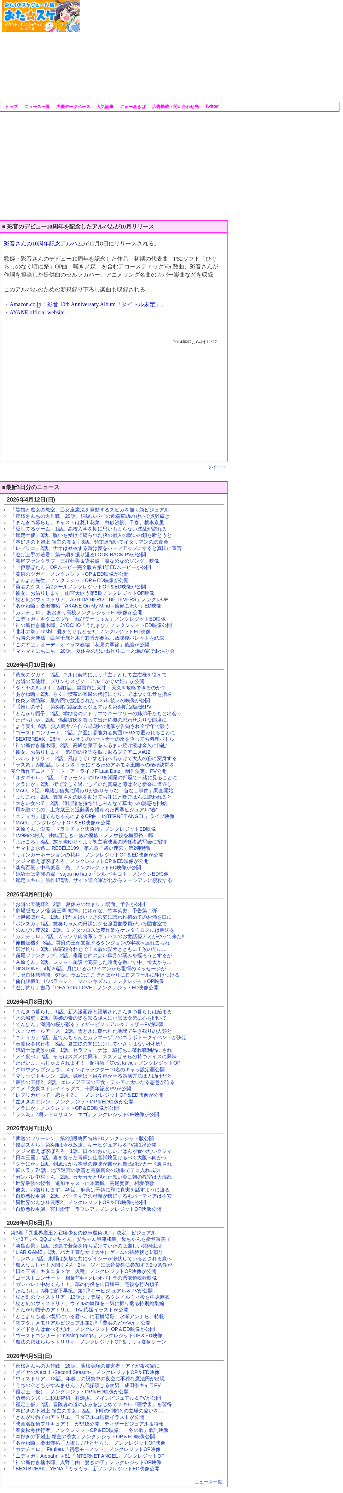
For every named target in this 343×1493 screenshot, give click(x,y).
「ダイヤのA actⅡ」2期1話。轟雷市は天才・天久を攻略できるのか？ (88, 688)
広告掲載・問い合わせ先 (175, 106)
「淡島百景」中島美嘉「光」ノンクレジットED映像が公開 (76, 867)
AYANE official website (37, 312)
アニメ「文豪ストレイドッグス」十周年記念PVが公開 (71, 1088)
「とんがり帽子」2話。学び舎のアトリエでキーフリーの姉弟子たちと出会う (96, 713)
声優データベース (72, 106)
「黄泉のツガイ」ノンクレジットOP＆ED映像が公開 (70, 574)
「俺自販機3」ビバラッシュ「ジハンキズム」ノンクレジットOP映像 (87, 981)
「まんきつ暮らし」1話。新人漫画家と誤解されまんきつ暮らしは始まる (91, 1011)
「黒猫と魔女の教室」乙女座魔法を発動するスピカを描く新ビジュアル (90, 510)
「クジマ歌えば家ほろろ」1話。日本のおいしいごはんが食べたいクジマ (91, 1151)
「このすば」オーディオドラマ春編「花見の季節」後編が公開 (80, 644)
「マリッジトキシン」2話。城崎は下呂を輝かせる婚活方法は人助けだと (91, 1076)
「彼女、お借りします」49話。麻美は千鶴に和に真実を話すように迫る (90, 1189)
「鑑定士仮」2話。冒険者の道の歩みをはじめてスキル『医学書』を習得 (91, 1404)
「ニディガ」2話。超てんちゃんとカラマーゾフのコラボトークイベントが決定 (99, 1037)
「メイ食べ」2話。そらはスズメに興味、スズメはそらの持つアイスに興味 (94, 1056)
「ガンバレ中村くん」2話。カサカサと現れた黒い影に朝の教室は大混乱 (91, 1177)
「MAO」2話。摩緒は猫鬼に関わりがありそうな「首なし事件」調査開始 (92, 790)
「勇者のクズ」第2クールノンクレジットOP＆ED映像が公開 (78, 587)
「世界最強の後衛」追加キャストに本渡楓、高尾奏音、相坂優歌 (82, 1183)
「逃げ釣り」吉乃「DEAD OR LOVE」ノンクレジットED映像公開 (84, 987)
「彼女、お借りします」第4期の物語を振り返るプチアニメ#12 (80, 752)
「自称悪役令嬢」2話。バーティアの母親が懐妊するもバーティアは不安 (91, 1196)
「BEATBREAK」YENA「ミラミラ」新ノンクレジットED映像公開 (85, 1468)
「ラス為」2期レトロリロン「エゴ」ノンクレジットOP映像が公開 (85, 1114)
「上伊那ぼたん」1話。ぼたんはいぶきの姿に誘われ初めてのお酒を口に (91, 917)
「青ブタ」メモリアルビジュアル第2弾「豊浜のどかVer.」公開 (81, 1323)
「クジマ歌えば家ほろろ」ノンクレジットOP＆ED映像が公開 (80, 861)
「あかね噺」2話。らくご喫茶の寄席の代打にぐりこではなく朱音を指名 (91, 694)
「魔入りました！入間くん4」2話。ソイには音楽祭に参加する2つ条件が (91, 1265)
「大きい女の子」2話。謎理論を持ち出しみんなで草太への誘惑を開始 (89, 803)
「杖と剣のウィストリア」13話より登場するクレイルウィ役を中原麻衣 (90, 1297)
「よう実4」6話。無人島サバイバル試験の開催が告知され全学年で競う (90, 726)
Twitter (211, 106)
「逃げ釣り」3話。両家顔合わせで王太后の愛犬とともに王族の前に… (89, 949)
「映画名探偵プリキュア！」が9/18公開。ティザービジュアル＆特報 (87, 1424)
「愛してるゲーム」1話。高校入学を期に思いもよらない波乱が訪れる (89, 529)
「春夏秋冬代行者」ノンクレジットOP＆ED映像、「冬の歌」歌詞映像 (89, 1430)
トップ (11, 106)
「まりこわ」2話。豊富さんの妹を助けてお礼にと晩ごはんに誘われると (91, 797)
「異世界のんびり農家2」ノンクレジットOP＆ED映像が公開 (78, 1202)
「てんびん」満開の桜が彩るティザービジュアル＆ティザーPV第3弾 (87, 1024)
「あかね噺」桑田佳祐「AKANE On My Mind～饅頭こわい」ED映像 (86, 606)
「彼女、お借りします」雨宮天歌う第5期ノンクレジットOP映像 (82, 593)
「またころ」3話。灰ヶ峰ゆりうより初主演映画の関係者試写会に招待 (89, 842)
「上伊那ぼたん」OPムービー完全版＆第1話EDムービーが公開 (81, 567)
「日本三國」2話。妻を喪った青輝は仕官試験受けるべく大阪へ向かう (89, 1157)
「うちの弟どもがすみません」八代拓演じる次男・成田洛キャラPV (86, 1385)
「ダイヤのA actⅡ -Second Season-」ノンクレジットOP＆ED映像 (85, 1372)
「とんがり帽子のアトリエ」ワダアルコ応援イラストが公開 (77, 1417)
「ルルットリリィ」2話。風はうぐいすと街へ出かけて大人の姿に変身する (94, 758)
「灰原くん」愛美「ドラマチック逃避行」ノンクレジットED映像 (83, 829)
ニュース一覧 (36, 106)
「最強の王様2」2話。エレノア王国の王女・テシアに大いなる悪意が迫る (93, 1082)
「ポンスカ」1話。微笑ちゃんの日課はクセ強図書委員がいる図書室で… (91, 923)
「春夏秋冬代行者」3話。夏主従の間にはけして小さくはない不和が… (89, 1044)
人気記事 (104, 106)
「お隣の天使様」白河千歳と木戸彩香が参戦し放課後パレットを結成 (87, 638)
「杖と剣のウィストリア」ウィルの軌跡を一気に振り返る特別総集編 (87, 1303)
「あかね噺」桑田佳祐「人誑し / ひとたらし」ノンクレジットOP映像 (88, 1443)
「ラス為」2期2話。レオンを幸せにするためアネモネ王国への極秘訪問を (93, 765)
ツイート (216, 467)
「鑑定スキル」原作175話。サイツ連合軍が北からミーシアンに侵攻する (91, 880)
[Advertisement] (178, 49)
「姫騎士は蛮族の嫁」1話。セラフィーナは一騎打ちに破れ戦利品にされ (91, 1050)
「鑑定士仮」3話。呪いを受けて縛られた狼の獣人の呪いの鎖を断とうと (91, 535)
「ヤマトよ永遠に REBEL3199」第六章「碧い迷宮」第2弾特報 (81, 848)
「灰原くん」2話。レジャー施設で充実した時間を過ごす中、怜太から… (91, 962)
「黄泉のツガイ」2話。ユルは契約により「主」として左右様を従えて (89, 674)
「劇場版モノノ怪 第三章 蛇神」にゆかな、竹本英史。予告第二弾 (84, 910)
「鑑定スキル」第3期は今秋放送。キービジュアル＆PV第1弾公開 (83, 1145)
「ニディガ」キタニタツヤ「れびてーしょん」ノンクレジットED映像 (88, 619)
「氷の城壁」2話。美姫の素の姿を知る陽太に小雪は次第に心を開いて (89, 1018)
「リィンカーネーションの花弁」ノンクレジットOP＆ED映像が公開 (87, 855)
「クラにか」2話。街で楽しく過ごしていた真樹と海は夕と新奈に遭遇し (91, 784)
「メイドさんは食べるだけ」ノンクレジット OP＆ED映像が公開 (83, 1329)
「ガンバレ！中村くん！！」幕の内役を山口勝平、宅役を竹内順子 (85, 1284)
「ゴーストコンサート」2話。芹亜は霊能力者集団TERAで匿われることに (93, 732)
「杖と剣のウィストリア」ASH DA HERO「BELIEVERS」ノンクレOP (89, 599)
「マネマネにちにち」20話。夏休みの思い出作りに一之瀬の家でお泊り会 (93, 651)
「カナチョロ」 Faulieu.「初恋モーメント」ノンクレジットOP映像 (86, 1449)
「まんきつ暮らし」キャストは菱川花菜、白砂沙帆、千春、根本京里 (87, 522)
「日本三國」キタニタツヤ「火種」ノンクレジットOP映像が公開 (83, 1271)
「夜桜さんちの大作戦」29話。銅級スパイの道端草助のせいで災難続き (90, 516)
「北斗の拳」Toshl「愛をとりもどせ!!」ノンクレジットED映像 (81, 631)
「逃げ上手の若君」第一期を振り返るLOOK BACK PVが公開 (78, 554)
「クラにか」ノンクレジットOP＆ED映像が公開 (65, 1108)
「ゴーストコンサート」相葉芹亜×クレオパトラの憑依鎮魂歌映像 (84, 1278)
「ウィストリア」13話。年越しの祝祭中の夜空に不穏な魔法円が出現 (88, 1378)
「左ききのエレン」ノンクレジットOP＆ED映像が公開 (72, 1101)
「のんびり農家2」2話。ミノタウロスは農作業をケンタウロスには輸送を (93, 930)
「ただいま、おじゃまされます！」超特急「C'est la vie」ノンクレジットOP (95, 1063)
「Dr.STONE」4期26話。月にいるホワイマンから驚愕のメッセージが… (91, 968)
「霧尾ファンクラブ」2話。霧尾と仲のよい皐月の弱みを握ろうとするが (91, 955)
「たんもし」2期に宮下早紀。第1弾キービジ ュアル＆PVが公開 (82, 1290)
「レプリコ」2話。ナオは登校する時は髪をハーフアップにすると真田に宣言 (96, 548)
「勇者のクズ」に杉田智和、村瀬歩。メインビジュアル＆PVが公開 (86, 1398)
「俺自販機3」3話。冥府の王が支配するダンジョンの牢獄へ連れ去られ (90, 943)
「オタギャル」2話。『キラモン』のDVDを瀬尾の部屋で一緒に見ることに (94, 777)
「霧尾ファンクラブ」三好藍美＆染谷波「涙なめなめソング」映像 (85, 561)
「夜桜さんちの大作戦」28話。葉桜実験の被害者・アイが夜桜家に (85, 1366)
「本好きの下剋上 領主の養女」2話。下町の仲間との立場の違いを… (87, 1411)
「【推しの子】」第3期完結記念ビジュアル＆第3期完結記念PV (81, 707)
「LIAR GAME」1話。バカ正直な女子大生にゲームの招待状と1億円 (86, 1252)
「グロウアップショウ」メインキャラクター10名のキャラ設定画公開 (88, 1069)
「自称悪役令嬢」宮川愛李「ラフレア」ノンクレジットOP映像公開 (86, 1209)
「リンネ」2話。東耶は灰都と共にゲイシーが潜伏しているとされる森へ (91, 1258)
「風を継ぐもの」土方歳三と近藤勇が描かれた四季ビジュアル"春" (84, 809)
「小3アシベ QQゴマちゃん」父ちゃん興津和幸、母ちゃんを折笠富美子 (91, 1239)
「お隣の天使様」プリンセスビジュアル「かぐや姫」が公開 (77, 681)
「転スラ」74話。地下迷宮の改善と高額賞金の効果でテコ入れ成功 (85, 1170)
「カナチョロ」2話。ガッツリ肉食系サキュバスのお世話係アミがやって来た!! (98, 936)
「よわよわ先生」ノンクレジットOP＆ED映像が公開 (70, 580)
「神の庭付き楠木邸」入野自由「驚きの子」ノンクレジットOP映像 (86, 1462)
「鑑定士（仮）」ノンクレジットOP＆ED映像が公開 (70, 1391)
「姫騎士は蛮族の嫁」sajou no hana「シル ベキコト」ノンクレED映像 (90, 874)
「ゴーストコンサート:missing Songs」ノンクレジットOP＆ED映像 (86, 1335)
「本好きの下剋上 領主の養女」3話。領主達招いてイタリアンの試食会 (89, 542)
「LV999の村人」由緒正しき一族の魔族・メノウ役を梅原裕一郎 (82, 835)
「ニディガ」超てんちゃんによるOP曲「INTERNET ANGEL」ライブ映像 (92, 816)
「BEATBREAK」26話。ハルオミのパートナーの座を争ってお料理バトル (92, 739)
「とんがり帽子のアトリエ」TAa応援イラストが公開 (69, 1310)
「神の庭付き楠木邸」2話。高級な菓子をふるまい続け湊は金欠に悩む (89, 745)
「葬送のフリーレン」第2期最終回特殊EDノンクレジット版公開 (82, 1138)
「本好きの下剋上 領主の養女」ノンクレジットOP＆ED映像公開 (83, 1436)
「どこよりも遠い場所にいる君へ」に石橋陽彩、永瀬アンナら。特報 (87, 1316)
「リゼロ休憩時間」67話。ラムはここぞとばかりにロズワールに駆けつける (95, 975)
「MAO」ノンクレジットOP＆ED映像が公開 (60, 822)
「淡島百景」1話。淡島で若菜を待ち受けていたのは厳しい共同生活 (86, 1246)
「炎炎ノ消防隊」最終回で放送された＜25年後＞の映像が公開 (80, 700)
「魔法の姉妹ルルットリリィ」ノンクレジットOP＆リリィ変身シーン (88, 1342)
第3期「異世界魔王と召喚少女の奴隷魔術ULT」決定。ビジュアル (83, 1233)
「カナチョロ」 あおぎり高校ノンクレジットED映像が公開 (77, 612)
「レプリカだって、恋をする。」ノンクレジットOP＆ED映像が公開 (87, 1095)
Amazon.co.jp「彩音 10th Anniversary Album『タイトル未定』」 (88, 304)
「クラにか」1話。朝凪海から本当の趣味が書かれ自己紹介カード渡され (91, 1164)
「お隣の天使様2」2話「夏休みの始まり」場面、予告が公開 (78, 904)
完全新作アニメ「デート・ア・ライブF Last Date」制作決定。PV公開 (89, 771)
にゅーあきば (132, 106)
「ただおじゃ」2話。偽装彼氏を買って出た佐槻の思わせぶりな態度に (89, 720)
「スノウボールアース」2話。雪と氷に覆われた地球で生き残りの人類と (91, 1031)
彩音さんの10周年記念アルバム (43, 244)
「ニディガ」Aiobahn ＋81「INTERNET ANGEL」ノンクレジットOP (87, 1456)
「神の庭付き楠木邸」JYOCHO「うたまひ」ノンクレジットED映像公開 (91, 625)
